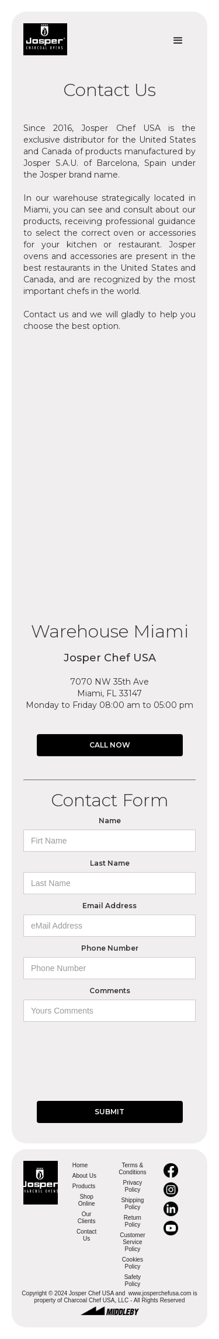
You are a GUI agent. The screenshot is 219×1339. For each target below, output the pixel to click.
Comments (109, 990)
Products (83, 1186)
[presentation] (112, 1050)
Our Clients (87, 1217)
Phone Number (109, 948)
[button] (178, 40)
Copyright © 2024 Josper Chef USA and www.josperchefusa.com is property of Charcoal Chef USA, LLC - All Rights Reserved (109, 1296)
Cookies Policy (132, 1263)
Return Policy (132, 1221)
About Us (84, 1175)
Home (80, 1165)
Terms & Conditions (132, 1168)
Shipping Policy (132, 1203)
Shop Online (86, 1200)
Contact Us (86, 1235)
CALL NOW (109, 745)
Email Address (109, 905)
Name (110, 820)
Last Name (110, 863)
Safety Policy (132, 1280)
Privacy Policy (132, 1186)
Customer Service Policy (132, 1242)
